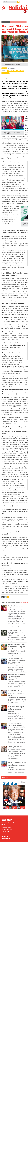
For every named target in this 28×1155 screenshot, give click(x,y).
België (5, 15)
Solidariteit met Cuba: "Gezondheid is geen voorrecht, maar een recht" (16, 725)
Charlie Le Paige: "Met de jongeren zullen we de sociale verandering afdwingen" (16, 708)
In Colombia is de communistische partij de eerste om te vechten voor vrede (16, 693)
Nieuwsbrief (6, 838)
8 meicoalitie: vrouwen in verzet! (16, 607)
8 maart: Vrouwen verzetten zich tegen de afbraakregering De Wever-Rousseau (17, 764)
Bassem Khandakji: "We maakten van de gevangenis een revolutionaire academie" (17, 661)
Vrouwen (5, 73)
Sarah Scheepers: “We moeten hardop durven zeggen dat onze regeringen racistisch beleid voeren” (17, 749)
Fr (25, 12)
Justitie (21, 71)
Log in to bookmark (2, 597)
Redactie (5, 836)
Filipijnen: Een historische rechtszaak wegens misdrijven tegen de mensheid (16, 677)
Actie (21, 15)
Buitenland (13, 15)
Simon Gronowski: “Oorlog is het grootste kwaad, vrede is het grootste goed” (17, 646)
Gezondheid (11, 71)
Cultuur (14, 18)
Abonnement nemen (7, 811)
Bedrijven (6, 18)
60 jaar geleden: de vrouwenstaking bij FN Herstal (15, 632)
